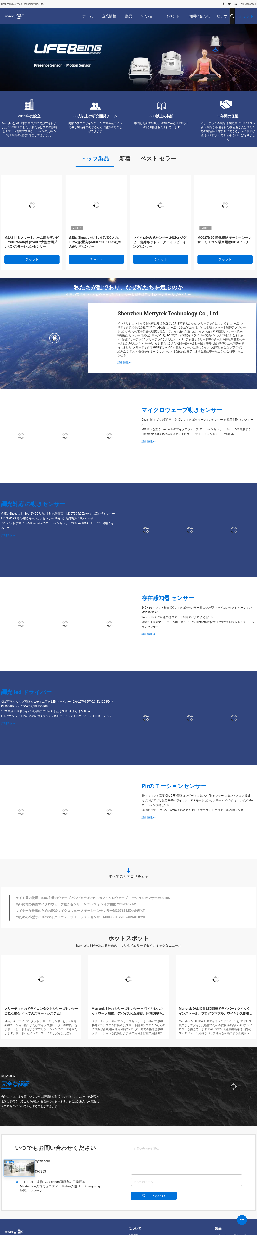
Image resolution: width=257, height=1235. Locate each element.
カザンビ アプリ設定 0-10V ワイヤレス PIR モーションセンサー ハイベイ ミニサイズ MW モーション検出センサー (197, 803)
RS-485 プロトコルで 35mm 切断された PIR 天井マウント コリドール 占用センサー (194, 810)
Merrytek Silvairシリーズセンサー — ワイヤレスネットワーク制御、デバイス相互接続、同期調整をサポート (128, 1011)
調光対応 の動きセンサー (33, 504)
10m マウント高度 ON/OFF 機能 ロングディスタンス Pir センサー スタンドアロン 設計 (196, 795)
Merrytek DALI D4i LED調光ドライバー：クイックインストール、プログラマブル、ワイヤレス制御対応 (216, 1011)
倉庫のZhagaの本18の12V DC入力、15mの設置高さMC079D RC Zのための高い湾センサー (95, 242)
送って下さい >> (154, 1196)
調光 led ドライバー (26, 692)
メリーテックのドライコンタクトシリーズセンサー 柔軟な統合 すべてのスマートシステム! (41, 1011)
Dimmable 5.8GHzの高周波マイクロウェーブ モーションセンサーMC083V (188, 434)
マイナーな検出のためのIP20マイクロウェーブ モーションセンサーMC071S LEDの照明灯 (80, 911)
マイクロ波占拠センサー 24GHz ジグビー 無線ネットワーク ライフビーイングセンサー (159, 242)
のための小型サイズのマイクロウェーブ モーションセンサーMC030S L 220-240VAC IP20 (80, 917)
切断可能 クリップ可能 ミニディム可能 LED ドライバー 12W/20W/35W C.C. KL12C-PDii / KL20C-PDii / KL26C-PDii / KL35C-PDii (57, 704)
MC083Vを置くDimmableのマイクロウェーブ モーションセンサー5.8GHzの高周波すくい (198, 429)
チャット (32, 259)
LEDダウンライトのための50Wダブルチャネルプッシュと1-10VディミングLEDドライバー (57, 716)
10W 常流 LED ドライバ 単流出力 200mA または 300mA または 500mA (45, 711)
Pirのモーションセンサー (174, 786)
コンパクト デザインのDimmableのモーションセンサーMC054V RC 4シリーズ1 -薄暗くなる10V (57, 526)
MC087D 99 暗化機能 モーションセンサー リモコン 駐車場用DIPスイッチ (224, 240)
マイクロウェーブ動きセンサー (182, 410)
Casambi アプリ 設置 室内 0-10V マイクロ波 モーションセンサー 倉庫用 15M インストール (197, 422)
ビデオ (222, 16)
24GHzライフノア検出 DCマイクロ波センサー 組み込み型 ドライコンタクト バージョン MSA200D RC (197, 610)
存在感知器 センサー (168, 598)
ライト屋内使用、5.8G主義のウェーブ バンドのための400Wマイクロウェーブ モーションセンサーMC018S (93, 898)
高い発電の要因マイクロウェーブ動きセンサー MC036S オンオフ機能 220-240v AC (76, 904)
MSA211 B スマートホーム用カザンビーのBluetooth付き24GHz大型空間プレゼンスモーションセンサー (31, 242)
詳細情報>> (124, 362)
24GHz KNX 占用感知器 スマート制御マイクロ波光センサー (179, 617)
